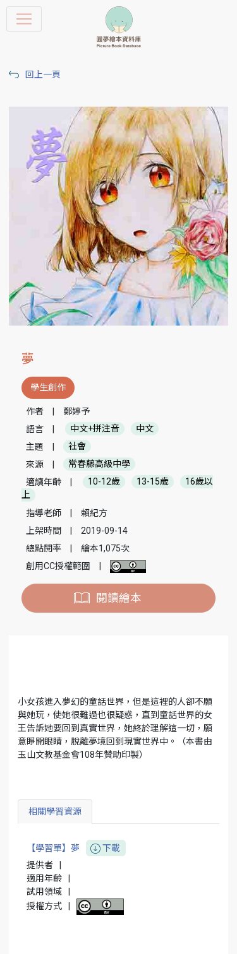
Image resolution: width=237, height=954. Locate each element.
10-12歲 (104, 482)
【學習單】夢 (76, 848)
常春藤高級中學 (99, 464)
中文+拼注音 (94, 429)
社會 (77, 447)
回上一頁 (43, 74)
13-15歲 (153, 482)
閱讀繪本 (119, 598)
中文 (145, 429)
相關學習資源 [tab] (55, 811)
